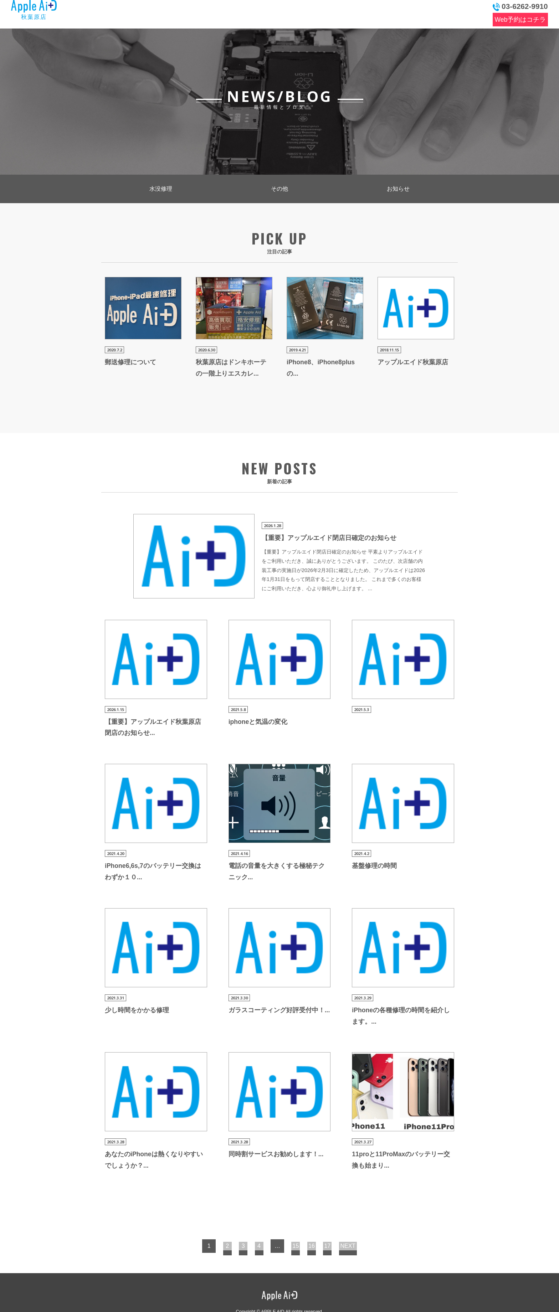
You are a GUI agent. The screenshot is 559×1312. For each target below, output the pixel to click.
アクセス (385, 12)
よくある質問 (289, 12)
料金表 (240, 12)
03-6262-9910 (520, 6)
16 (319, 1217)
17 (340, 1217)
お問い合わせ (445, 12)
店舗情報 (336, 12)
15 (298, 1217)
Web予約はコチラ (520, 19)
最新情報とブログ (179, 12)
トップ (121, 12)
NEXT (362, 1217)
